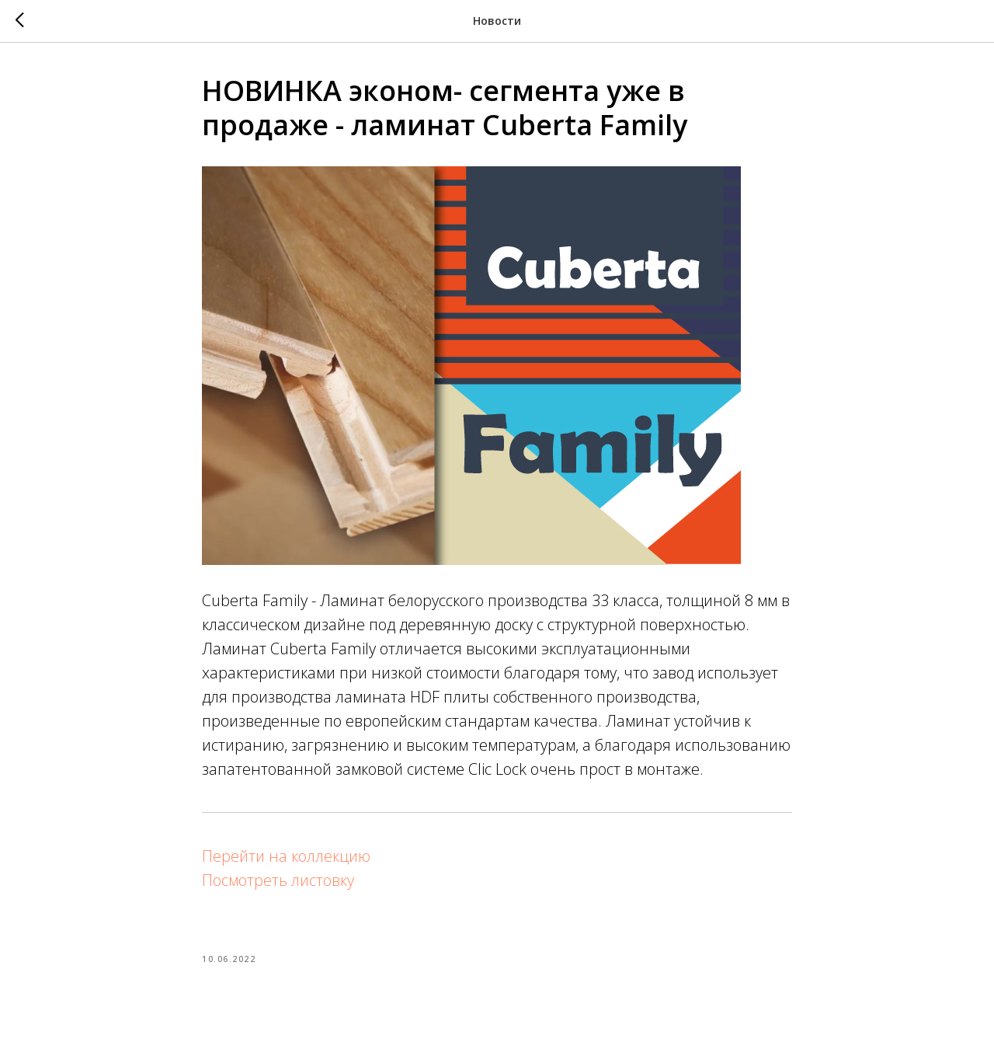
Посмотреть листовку (278, 880)
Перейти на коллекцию (286, 855)
